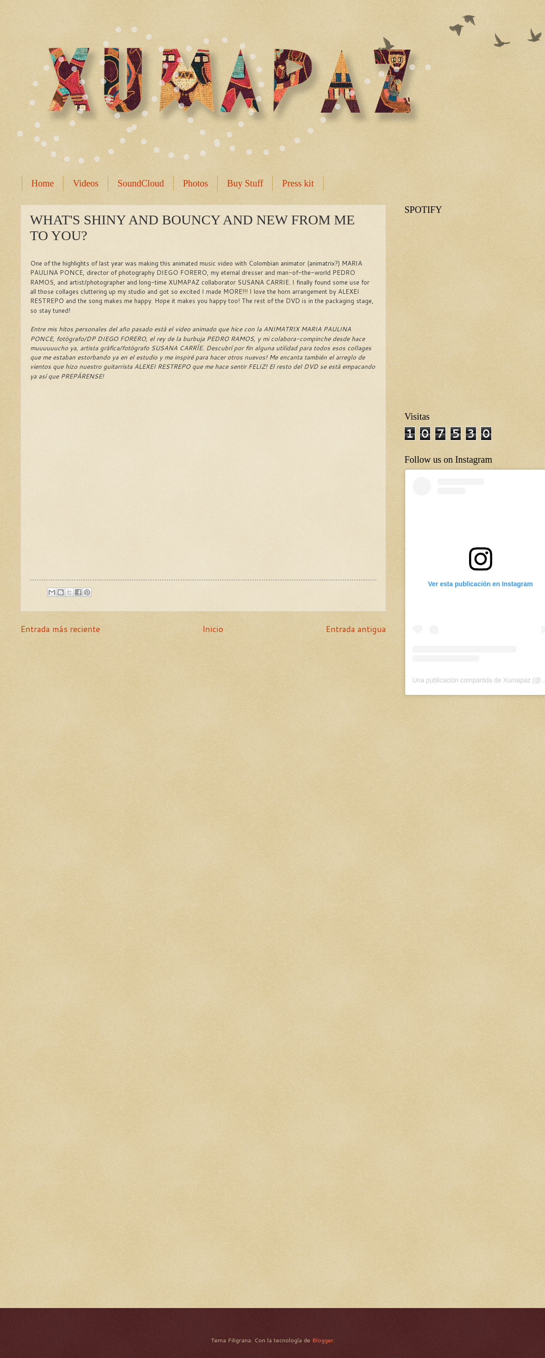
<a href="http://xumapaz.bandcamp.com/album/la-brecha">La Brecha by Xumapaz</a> (474, 1145)
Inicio (212, 629)
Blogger (322, 1340)
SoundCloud (141, 183)
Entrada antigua (356, 629)
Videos (85, 183)
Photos (195, 183)
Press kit (297, 183)
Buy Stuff (245, 183)
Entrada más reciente (60, 629)
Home (42, 183)
